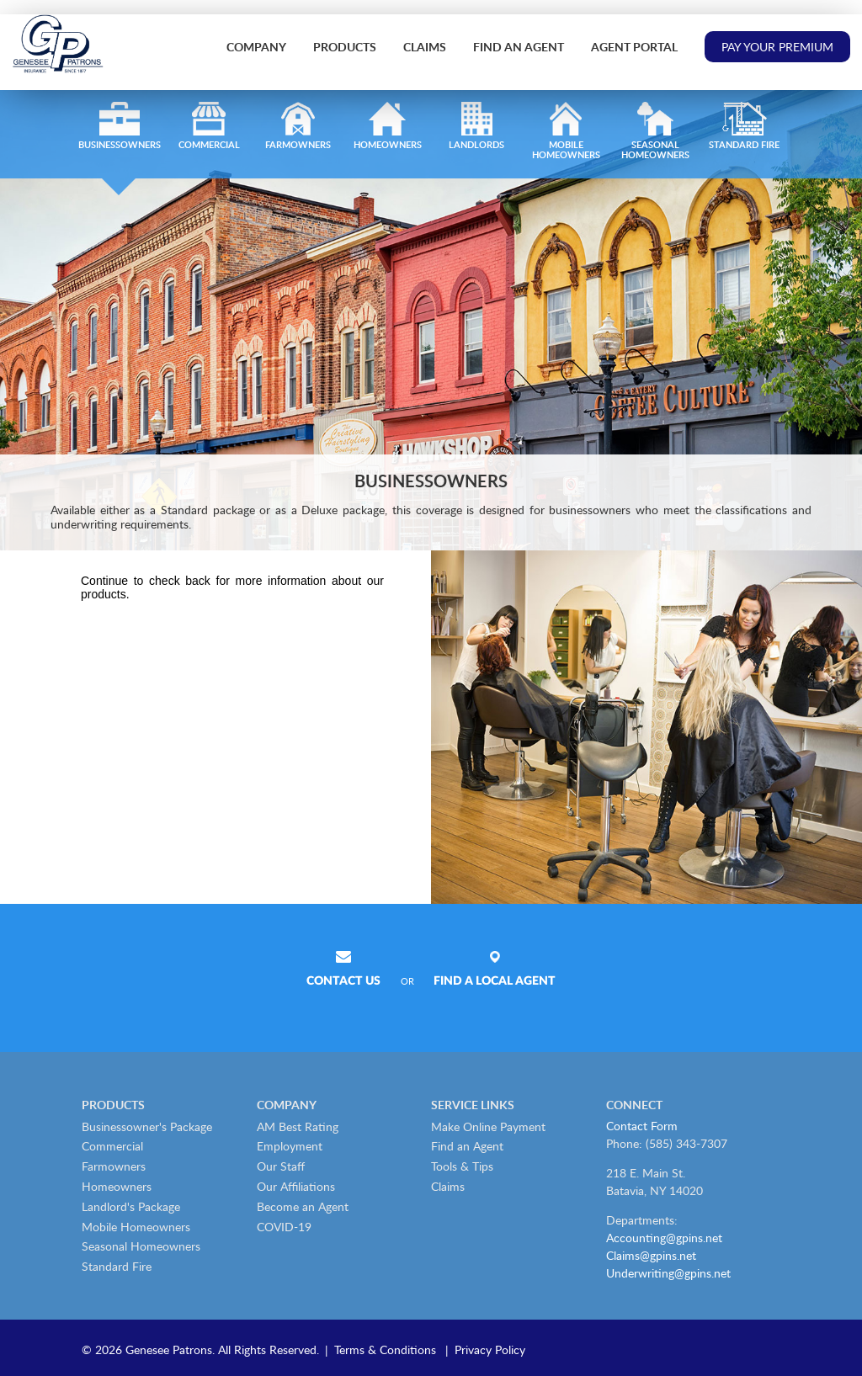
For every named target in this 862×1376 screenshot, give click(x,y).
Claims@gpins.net (651, 1255)
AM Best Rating (297, 1126)
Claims (424, 47)
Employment (289, 1146)
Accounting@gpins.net (664, 1237)
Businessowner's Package (147, 1126)
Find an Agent (518, 47)
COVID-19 (284, 1226)
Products (344, 47)
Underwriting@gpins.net (668, 1273)
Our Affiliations (296, 1186)
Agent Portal (634, 47)
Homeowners (117, 1186)
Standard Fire (117, 1266)
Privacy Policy (490, 1349)
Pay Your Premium (777, 47)
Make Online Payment (488, 1126)
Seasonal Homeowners (141, 1246)
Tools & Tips (462, 1166)
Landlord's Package (131, 1206)
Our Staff (281, 1166)
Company (256, 47)
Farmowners (114, 1166)
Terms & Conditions (385, 1349)
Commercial (112, 1146)
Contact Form (642, 1125)
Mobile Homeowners (136, 1226)
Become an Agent (303, 1206)
